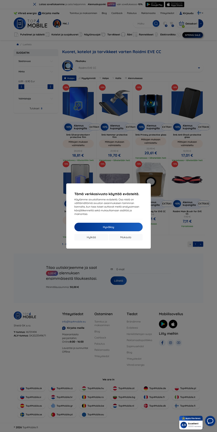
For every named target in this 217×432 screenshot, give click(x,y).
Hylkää (91, 237)
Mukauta (125, 237)
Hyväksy (108, 227)
